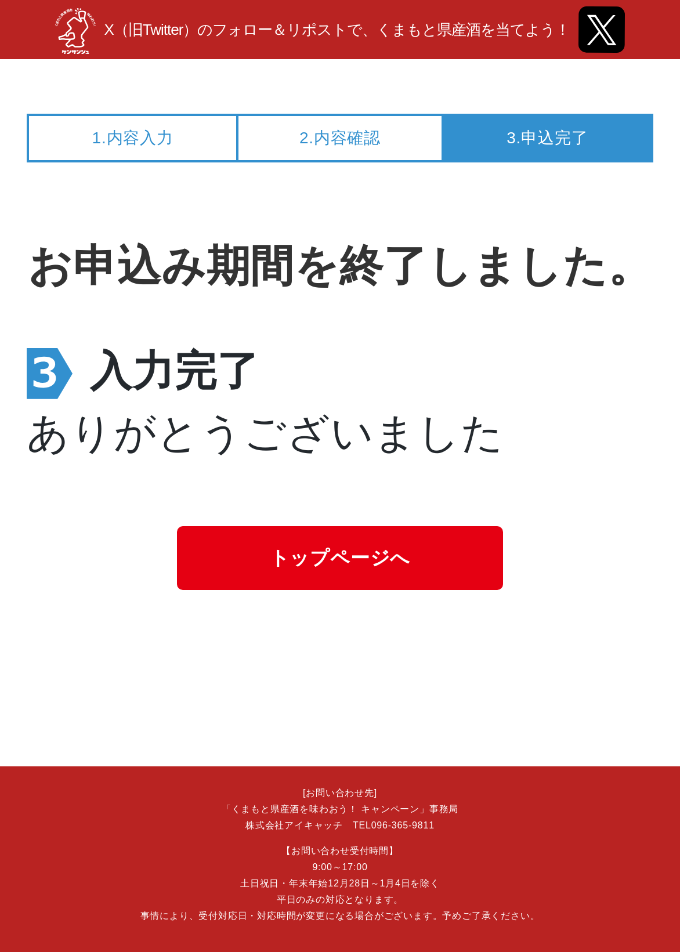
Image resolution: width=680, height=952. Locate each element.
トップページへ (340, 558)
